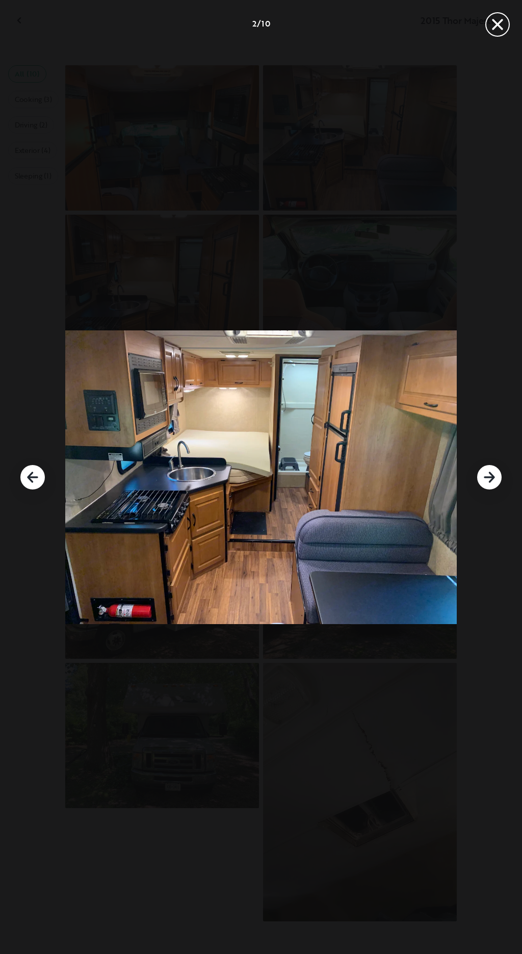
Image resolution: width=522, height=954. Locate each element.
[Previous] (32, 477)
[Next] (489, 477)
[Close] (497, 24)
